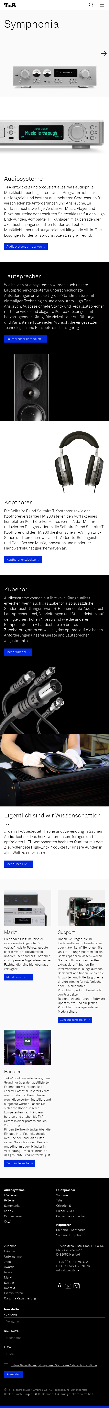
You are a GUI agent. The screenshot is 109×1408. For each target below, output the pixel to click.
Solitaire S (63, 1195)
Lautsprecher (65, 1190)
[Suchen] (91, 5)
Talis (59, 1200)
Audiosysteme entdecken (24, 246)
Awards (9, 1267)
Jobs (7, 1261)
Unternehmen (13, 1256)
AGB (37, 1394)
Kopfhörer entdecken (21, 559)
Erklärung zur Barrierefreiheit (74, 1394)
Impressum (61, 1389)
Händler (9, 1251)
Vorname (10, 1314)
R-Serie (9, 1200)
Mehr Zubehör (16, 652)
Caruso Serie (13, 1216)
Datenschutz (79, 1389)
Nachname (11, 1331)
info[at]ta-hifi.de (67, 1270)
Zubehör (10, 1246)
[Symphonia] (54, 53)
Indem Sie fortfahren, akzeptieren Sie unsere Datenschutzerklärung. (55, 1365)
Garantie (47, 1394)
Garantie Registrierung (20, 1298)
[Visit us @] (59, 1286)
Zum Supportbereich (73, 1019)
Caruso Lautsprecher (71, 1216)
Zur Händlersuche (18, 1163)
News (8, 1272)
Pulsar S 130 (65, 1211)
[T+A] (10, 5)
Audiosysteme (14, 1190)
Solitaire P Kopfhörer (70, 1230)
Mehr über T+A (17, 864)
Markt (8, 1277)
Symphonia (12, 1205)
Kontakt (9, 1288)
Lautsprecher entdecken (24, 339)
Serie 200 (10, 1211)
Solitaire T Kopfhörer (70, 1235)
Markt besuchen (16, 977)
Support (9, 1282)
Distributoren (13, 1293)
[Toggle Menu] (102, 5)
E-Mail (8, 1347)
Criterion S (63, 1205)
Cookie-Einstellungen (18, 1394)
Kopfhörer (63, 1224)
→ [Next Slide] (103, 54)
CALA (7, 1221)
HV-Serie (10, 1195)
